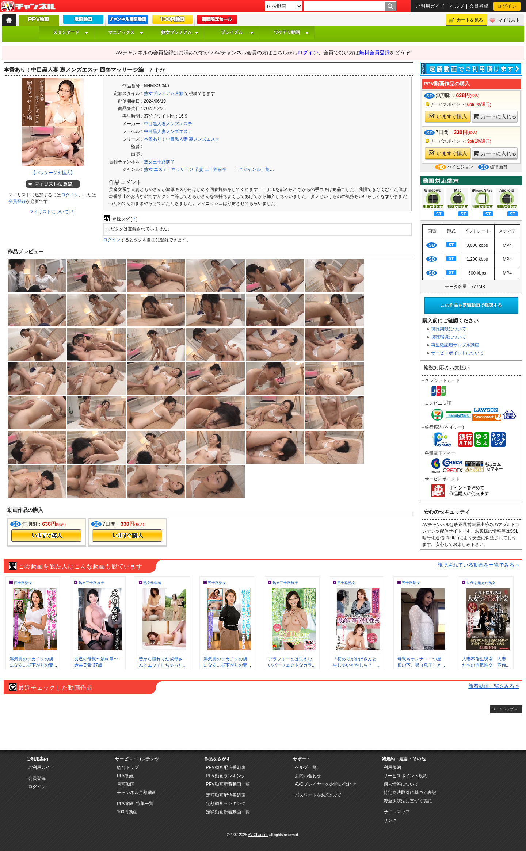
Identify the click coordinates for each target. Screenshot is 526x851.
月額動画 (125, 784)
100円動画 (127, 811)
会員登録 (479, 6)
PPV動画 (125, 775)
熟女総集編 (152, 583)
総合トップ (128, 767)
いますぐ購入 (448, 116)
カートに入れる (495, 116)
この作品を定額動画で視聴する (471, 305)
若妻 (199, 169)
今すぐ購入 (46, 535)
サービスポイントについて (457, 353)
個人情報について (401, 784)
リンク (390, 820)
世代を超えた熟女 (481, 583)
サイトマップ (397, 811)
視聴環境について (448, 337)
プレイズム (237, 32)
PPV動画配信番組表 (225, 767)
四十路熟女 (23, 583)
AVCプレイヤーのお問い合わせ (325, 784)
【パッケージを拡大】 (53, 172)
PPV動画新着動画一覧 (228, 784)
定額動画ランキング (225, 803)
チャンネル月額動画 (136, 792)
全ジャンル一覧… (256, 169)
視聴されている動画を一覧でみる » (478, 565)
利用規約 (392, 767)
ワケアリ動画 (291, 32)
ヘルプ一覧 (306, 767)
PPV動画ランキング (225, 775)
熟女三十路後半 (91, 583)
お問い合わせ (308, 775)
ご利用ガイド (430, 6)
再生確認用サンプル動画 (455, 345)
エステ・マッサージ (173, 169)
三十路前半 (215, 169)
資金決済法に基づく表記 (408, 801)
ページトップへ (504, 709)
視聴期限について (448, 328)
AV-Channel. (258, 835)
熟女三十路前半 (159, 161)
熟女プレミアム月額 (163, 93)
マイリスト (509, 20)
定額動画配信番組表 (225, 795)
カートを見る (470, 20)
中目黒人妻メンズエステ (168, 123)
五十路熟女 (217, 583)
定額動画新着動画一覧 (228, 811)
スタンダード (70, 32)
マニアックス (125, 32)
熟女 (148, 169)
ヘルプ (457, 6)
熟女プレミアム (179, 32)
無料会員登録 (374, 52)
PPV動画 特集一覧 (135, 803)
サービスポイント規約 (405, 775)
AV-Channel (28, 6)
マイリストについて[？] (52, 211)
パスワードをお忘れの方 (319, 795)
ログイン (507, 6)
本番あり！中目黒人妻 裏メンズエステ (182, 139)
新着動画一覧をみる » (493, 686)
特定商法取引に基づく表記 (410, 792)
